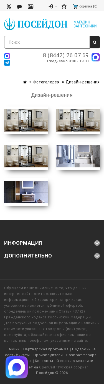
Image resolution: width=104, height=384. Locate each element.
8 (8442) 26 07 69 (66, 55)
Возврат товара (81, 355)
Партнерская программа (46, 349)
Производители (48, 355)
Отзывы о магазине (75, 361)
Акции (14, 349)
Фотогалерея (46, 82)
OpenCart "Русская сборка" (63, 367)
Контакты (44, 361)
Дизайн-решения (83, 82)
